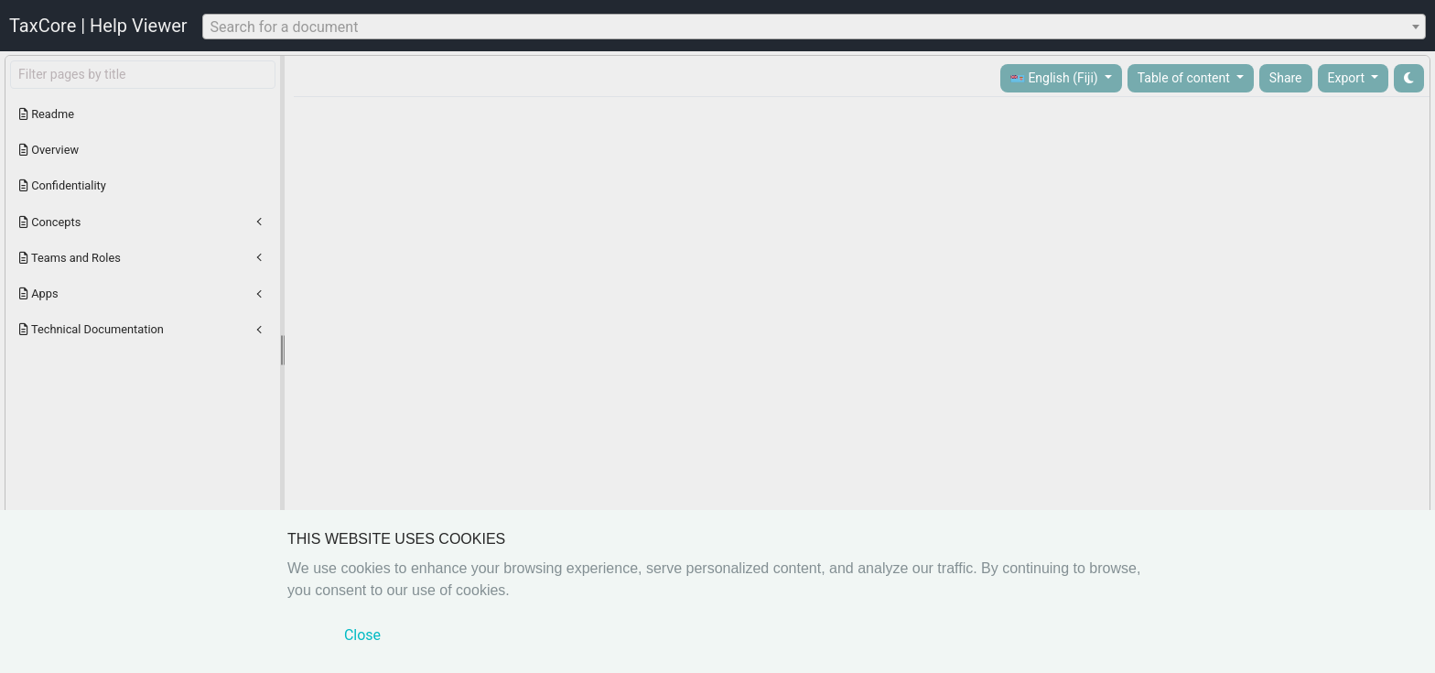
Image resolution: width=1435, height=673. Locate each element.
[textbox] (814, 27)
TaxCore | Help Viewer (98, 26)
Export (1348, 78)
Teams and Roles (70, 258)
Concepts (50, 222)
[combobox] (814, 26)
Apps (39, 293)
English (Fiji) (1055, 78)
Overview (49, 150)
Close (362, 635)
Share (1285, 78)
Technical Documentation (91, 329)
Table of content (1186, 78)
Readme (46, 114)
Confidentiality (62, 185)
